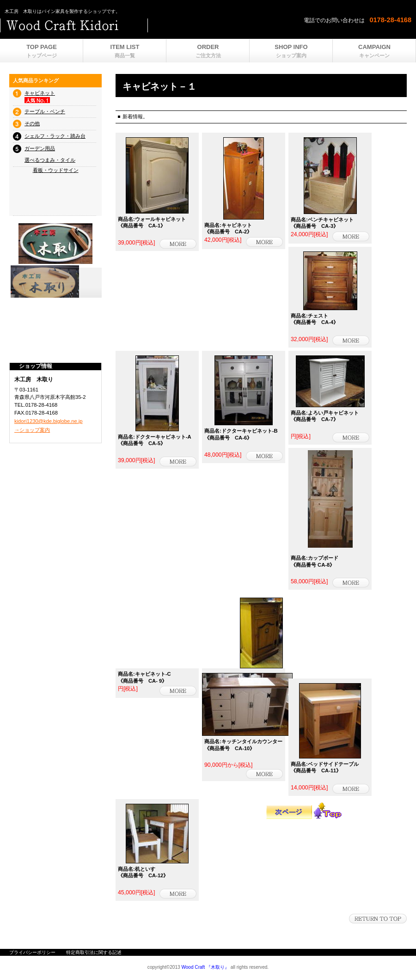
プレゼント (55, 281)
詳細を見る (177, 244)
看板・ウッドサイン (56, 170)
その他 (32, 123)
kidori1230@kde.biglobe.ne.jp (48, 421)
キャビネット (39, 93)
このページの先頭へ (378, 918)
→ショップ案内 (32, 430)
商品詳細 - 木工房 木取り (350, 340)
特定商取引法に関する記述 (94, 952)
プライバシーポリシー (32, 952)
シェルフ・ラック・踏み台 (55, 136)
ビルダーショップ (115, 25)
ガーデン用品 (39, 148)
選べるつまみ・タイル (49, 160)
